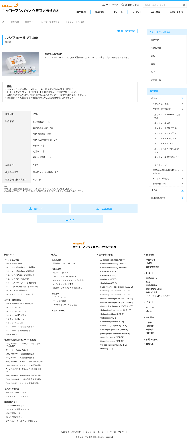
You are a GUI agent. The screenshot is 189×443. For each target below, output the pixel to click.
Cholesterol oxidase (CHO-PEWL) (114, 268)
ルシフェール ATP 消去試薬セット (20, 327)
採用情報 (150, 333)
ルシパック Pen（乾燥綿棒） (18, 279)
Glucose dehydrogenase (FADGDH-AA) (116, 299)
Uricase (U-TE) (106, 349)
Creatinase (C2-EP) (108, 279)
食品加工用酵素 (58, 311)
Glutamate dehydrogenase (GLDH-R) (115, 310)
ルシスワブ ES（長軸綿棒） (17, 290)
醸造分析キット (10, 402)
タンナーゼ (57, 314)
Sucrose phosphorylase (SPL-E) (113, 345)
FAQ (148, 282)
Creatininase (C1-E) (108, 283)
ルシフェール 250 (13, 307)
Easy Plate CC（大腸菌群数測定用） (21, 358)
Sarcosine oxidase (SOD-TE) (112, 337)
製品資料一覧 (151, 278)
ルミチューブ (11, 334)
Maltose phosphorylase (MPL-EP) (114, 329)
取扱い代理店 (151, 292)
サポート (150, 273)
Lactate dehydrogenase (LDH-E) (113, 326)
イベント (150, 302)
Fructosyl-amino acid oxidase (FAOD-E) (116, 287)
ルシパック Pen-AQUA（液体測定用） (22, 283)
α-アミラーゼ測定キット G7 (17, 409)
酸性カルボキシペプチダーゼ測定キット (22, 421)
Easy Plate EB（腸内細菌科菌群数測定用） (24, 375)
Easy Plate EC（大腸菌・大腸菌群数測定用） (24, 361)
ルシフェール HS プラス (16, 315)
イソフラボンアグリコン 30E (65, 305)
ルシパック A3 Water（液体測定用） (21, 275)
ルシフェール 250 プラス (16, 311)
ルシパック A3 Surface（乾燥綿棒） (21, 267)
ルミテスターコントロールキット (19, 294)
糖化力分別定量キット (15, 417)
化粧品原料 (56, 269)
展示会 (149, 311)
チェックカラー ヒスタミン (17, 392)
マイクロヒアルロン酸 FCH (64, 276)
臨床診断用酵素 (106, 254)
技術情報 (150, 254)
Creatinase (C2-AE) (108, 272)
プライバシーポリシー (96, 432)
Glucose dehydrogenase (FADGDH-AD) (116, 306)
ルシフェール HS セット (16, 319)
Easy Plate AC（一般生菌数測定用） (21, 354)
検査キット (30, 22)
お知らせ (150, 344)
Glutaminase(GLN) (108, 318)
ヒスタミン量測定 (11, 389)
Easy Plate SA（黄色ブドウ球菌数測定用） (24, 365)
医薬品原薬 (56, 260)
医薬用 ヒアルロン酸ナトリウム (66, 263)
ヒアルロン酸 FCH (61, 273)
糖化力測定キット (13, 413)
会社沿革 (150, 330)
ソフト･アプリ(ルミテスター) (158, 296)
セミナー (150, 307)
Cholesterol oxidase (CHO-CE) (113, 264)
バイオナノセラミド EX (63, 284)
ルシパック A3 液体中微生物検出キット (22, 287)
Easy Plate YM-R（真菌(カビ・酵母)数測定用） (23, 370)
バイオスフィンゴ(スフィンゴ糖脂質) (68, 280)
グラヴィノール (59, 297)
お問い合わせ (152, 339)
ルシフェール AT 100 (14, 323)
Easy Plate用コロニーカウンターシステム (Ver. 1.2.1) (23, 345)
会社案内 (150, 317)
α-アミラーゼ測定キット (16, 405)
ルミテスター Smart (14, 263)
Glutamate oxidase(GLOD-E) (112, 314)
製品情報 (15, 22)
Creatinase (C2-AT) (108, 275)
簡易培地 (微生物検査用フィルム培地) (20, 340)
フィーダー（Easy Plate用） (17, 350)
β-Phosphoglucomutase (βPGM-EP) (115, 333)
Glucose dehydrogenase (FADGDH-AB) (116, 302)
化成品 (54, 254)
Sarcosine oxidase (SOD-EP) (112, 341)
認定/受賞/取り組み (154, 289)
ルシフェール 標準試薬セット (18, 331)
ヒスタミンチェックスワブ (17, 396)
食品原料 (55, 294)
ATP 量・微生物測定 (50, 22)
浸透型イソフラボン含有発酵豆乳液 (68, 288)
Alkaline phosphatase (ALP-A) (112, 260)
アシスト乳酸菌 (59, 301)
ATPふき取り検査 (11, 260)
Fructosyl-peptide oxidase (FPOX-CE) (115, 291)
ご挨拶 (149, 322)
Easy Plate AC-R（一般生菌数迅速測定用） (24, 379)
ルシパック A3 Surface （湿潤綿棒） (21, 271)
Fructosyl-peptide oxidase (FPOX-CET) (116, 295)
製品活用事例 (151, 285)
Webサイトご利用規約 (71, 432)
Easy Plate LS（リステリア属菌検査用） (22, 383)
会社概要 (150, 326)
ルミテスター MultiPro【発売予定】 (20, 303)
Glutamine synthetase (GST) (112, 322)
